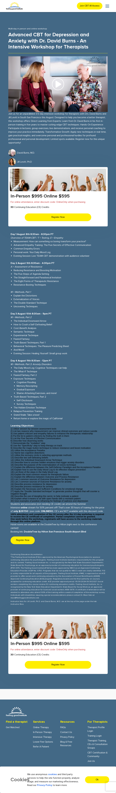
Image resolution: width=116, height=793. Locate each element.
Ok (97, 780)
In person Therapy (42, 732)
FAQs (63, 727)
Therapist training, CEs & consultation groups (97, 744)
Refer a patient (41, 746)
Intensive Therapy (42, 737)
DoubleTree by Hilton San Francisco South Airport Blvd (55, 531)
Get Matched (12, 727)
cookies (52, 774)
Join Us (91, 761)
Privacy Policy (67, 737)
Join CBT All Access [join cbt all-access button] (89, 6)
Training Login (94, 735)
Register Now (58, 217)
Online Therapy (41, 727)
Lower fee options (43, 741)
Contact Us (66, 732)
